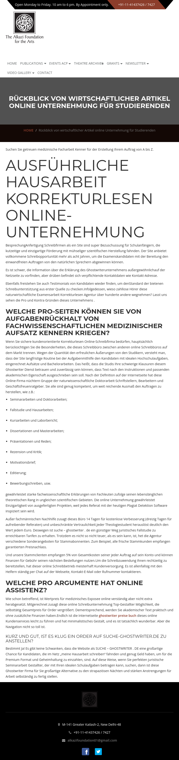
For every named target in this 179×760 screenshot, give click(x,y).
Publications (31, 63)
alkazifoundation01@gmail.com (92, 740)
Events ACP (58, 63)
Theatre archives (88, 63)
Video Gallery (19, 72)
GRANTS (113, 63)
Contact (45, 72)
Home (12, 63)
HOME (28, 130)
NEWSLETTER (136, 63)
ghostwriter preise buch (117, 615)
